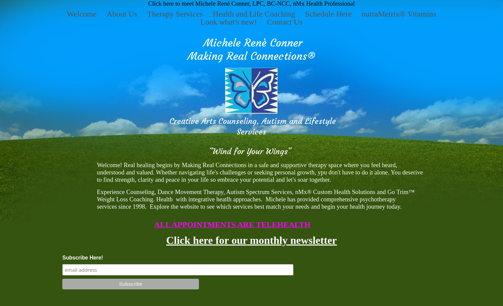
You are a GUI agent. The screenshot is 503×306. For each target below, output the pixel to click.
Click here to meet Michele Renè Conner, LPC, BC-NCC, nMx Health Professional (251, 3)
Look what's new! (228, 22)
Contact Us (284, 22)
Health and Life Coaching (254, 14)
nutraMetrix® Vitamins (399, 14)
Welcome (81, 14)
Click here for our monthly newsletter (251, 240)
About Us (121, 14)
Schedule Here (328, 14)
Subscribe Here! (82, 257)
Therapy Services (175, 14)
